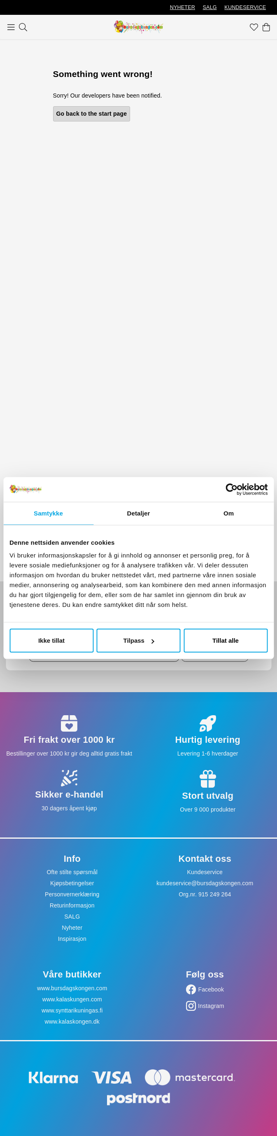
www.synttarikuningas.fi (72, 1010)
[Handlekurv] (266, 27)
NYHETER (182, 7)
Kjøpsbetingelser (72, 883)
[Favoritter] (254, 27)
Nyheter (72, 927)
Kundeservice (205, 872)
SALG (210, 7)
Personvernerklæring (72, 894)
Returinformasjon (72, 905)
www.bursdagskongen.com (72, 988)
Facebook (211, 989)
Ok (214, 650)
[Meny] (11, 27)
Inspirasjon (72, 938)
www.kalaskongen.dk (72, 1021)
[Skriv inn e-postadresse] (104, 650)
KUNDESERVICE (245, 7)
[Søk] (23, 27)
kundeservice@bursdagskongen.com (204, 883)
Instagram (211, 1006)
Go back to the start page (91, 113)
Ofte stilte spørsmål (72, 872)
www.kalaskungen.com (72, 999)
